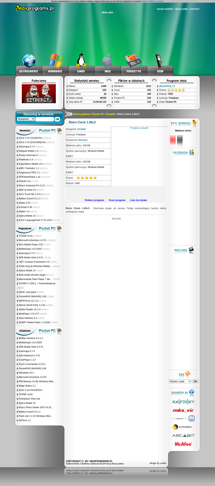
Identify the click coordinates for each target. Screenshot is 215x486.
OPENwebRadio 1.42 (29, 177)
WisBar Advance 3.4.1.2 (31, 338)
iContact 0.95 (25, 207)
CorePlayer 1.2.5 (27, 360)
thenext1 (83, 140)
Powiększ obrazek (139, 128)
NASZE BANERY (165, 9)
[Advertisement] (116, 191)
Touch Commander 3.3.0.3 (32, 364)
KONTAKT (195, 9)
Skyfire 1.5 (24, 211)
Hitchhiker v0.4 (26, 373)
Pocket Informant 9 (28, 155)
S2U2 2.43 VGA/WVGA (30, 138)
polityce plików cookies (152, 1)
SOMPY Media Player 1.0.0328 (34, 322)
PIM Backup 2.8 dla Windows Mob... (37, 381)
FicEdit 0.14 (25, 181)
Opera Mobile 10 (27, 216)
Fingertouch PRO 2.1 (29, 172)
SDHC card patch (27, 292)
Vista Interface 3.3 (28, 318)
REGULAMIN (181, 9)
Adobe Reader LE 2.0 (29, 309)
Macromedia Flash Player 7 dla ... (35, 279)
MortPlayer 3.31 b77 (29, 313)
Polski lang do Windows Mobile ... (35, 266)
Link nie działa (138, 200)
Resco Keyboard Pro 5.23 (32, 185)
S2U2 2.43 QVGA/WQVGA (32, 142)
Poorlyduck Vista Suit (29, 398)
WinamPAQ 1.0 (167, 86)
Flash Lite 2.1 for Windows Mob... (35, 416)
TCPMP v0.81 (26, 236)
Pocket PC (98, 114)
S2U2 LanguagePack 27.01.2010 (35, 220)
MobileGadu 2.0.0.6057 (30, 249)
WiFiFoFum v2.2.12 (29, 300)
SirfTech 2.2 (25, 420)
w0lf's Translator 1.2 (29, 168)
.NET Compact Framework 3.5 (34, 262)
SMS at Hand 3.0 (27, 190)
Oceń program (117, 200)
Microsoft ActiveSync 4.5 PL (33, 240)
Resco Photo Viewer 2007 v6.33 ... (36, 407)
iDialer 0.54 (24, 203)
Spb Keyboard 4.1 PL (29, 355)
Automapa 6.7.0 (27, 146)
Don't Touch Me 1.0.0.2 (30, 194)
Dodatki (110, 114)
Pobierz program (94, 200)
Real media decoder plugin (32, 275)
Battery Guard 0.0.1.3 (29, 198)
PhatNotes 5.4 (26, 159)
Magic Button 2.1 (27, 385)
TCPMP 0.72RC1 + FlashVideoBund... (38, 283)
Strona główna (81, 114)
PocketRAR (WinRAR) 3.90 (32, 296)
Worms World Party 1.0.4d (32, 305)
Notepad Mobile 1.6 (28, 151)
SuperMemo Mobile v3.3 (31, 164)
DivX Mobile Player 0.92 (31, 244)
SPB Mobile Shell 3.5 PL (31, 257)
